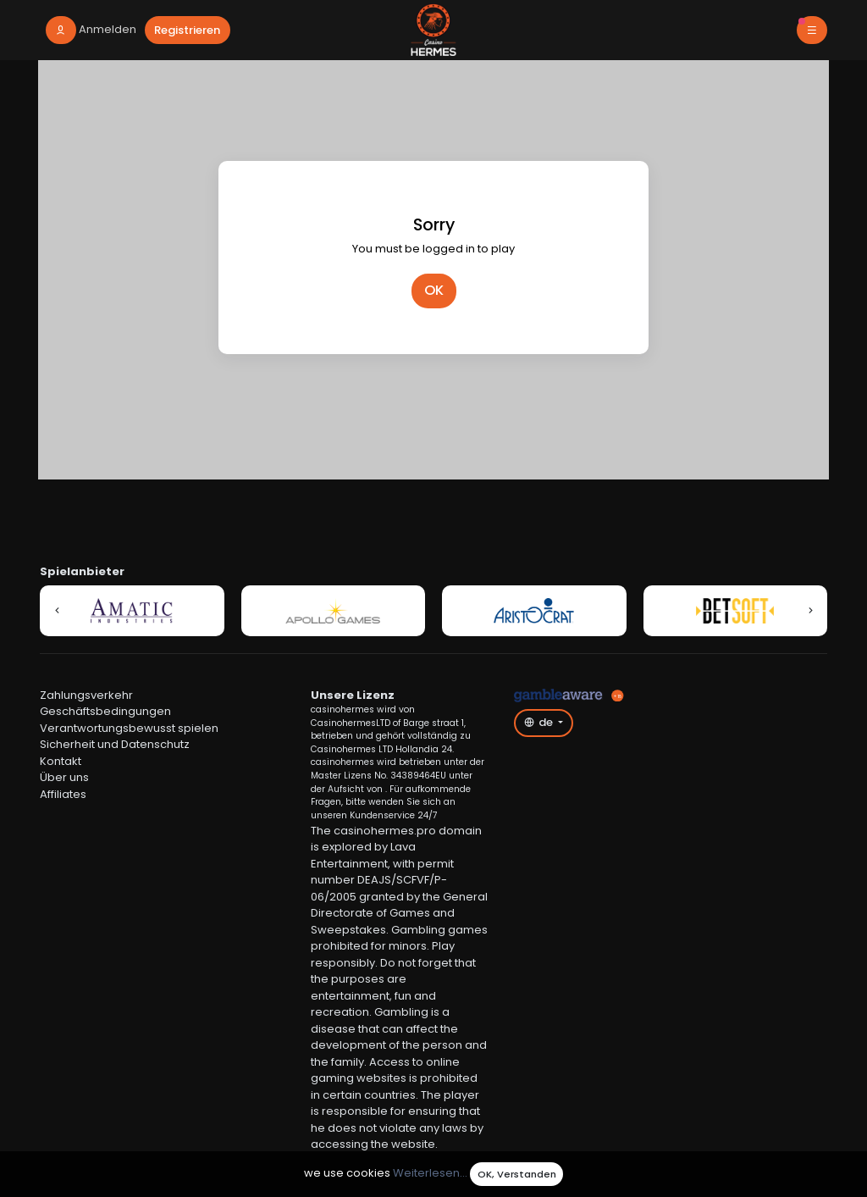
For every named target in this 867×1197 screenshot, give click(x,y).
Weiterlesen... (430, 1174)
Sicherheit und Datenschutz (115, 744)
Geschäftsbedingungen (105, 711)
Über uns (64, 777)
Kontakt (60, 761)
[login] (91, 30)
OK (434, 290)
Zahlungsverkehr (86, 695)
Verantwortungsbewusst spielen (129, 728)
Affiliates (63, 794)
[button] (57, 611)
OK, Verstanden (517, 1174)
